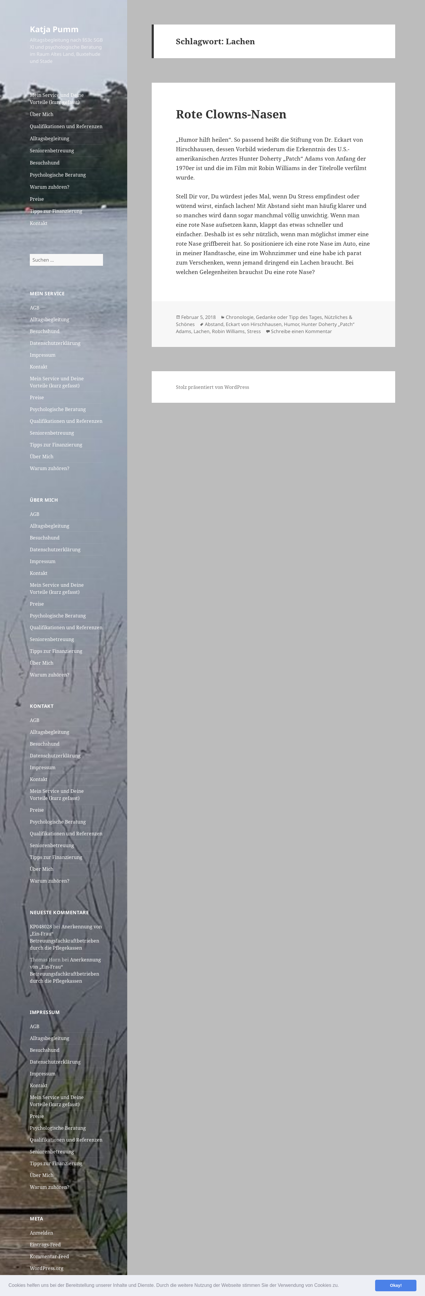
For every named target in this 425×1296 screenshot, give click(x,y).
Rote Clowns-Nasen (231, 114)
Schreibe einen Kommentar (301, 331)
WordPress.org (46, 1268)
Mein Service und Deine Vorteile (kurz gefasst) (57, 98)
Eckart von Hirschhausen (254, 324)
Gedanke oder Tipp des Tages (289, 317)
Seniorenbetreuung (52, 150)
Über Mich (41, 114)
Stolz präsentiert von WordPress (212, 387)
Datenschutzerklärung (55, 343)
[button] (341, 1286)
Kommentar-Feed (49, 1256)
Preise (37, 199)
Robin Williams (228, 331)
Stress (254, 331)
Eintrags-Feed (45, 1244)
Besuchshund (45, 162)
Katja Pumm (54, 29)
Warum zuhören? (49, 187)
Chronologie (240, 317)
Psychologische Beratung (58, 175)
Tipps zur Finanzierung (56, 211)
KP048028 (41, 926)
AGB (34, 307)
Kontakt (39, 223)
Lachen (202, 331)
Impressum (42, 355)
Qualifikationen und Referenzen (66, 126)
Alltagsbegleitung (49, 138)
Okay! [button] (396, 1285)
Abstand (214, 324)
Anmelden (41, 1233)
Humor (291, 324)
